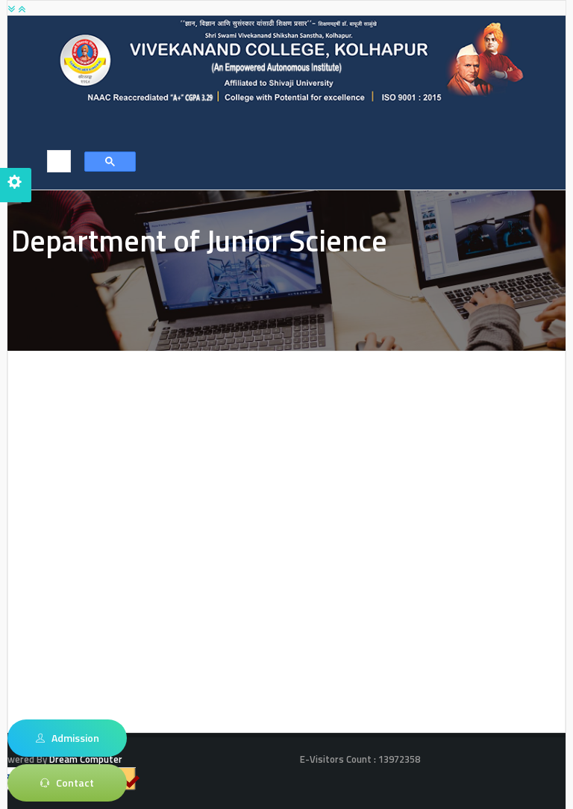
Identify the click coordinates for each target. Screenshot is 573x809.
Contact (67, 783)
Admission (67, 738)
